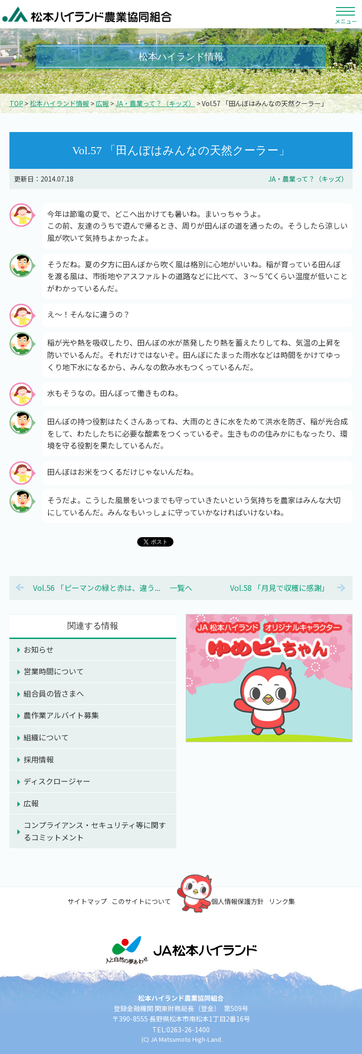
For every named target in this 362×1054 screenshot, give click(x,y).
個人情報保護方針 (237, 901)
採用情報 (39, 759)
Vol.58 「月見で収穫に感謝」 (279, 587)
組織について (46, 737)
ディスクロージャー (57, 781)
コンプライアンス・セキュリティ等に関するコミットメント (95, 831)
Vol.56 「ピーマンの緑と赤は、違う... (96, 587)
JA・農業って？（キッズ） (155, 103)
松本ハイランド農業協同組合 (87, 14)
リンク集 (282, 901)
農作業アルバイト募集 (61, 715)
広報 (102, 103)
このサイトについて (141, 901)
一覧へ (181, 587)
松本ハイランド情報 (59, 103)
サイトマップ (87, 901)
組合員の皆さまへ (54, 693)
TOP (16, 103)
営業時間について (54, 671)
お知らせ (39, 649)
